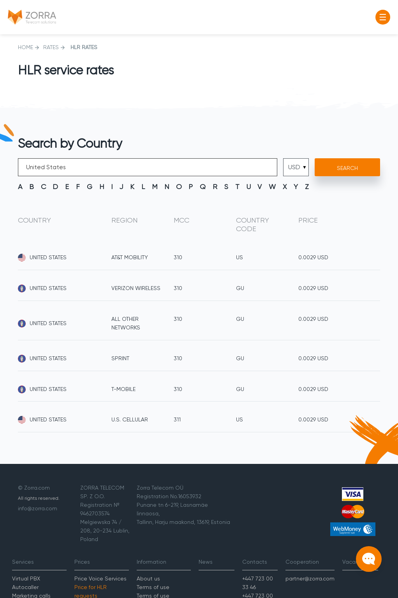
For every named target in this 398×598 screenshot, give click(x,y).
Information (151, 562)
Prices (82, 562)
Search (347, 168)
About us (148, 578)
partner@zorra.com (310, 578)
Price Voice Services (100, 578)
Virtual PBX (26, 578)
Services (23, 562)
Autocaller (25, 587)
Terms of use (153, 587)
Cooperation (302, 562)
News (206, 562)
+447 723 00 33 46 (257, 582)
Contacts (254, 562)
